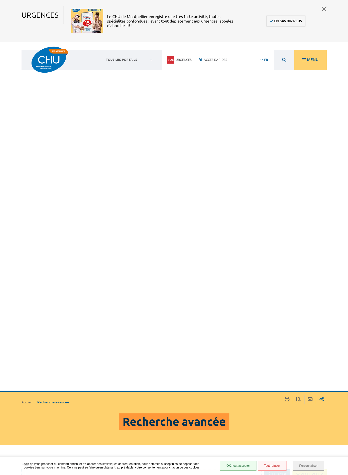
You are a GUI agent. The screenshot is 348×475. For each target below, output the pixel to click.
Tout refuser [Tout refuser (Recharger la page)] (272, 465)
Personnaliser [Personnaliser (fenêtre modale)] (308, 465)
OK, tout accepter (238, 465)
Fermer (324, 9)
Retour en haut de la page (339, 394)
